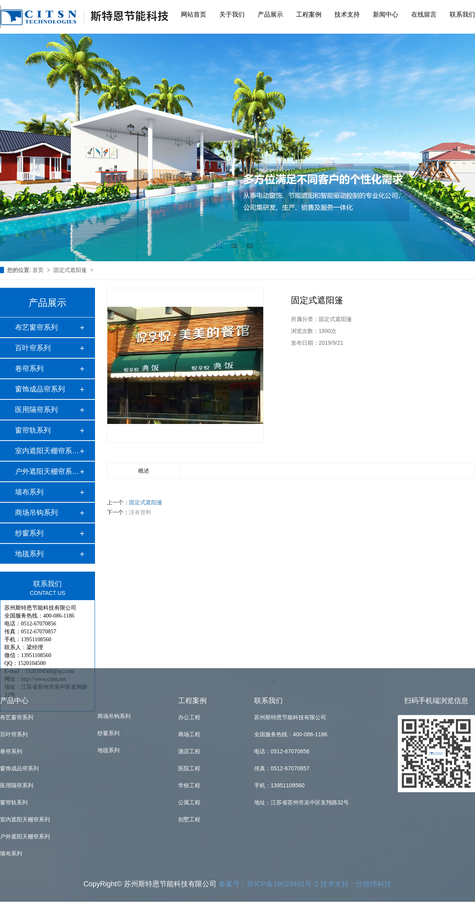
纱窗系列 (108, 566)
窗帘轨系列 (33, 430)
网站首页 (193, 12)
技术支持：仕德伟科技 (355, 717)
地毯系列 (108, 583)
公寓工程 (189, 635)
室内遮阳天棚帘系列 (25, 652)
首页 (38, 270)
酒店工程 (189, 584)
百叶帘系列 (33, 348)
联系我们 (462, 12)
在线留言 (424, 12)
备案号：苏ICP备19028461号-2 (268, 717)
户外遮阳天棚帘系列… (47, 471)
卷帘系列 (29, 368)
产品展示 (270, 12)
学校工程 (189, 618)
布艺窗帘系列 (36, 327)
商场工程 (189, 567)
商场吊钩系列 (114, 549)
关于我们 (232, 12)
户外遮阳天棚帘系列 (25, 669)
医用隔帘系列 (36, 410)
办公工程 (189, 550)
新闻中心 (385, 12)
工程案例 (308, 12)
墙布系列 (29, 492)
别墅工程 (189, 652)
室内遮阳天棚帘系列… (47, 451)
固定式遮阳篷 (70, 270)
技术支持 (347, 12)
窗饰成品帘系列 (40, 389)
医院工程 (189, 601)
